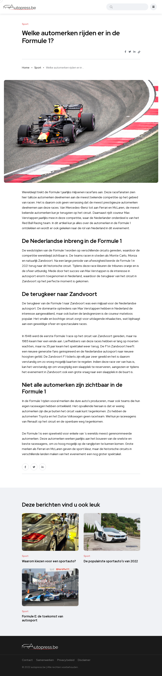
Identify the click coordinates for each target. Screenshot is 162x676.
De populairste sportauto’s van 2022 (111, 561)
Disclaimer (84, 660)
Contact (27, 660)
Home (25, 67)
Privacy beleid (65, 660)
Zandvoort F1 (57, 356)
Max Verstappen (96, 271)
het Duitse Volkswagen (69, 416)
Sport (37, 67)
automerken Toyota (35, 416)
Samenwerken (45, 660)
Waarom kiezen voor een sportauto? (49, 561)
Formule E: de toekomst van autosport (42, 618)
